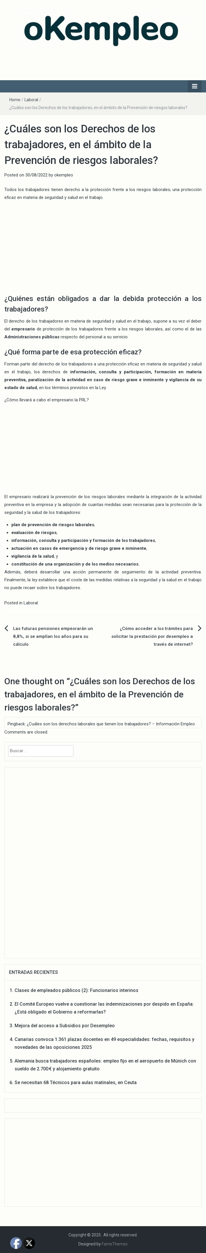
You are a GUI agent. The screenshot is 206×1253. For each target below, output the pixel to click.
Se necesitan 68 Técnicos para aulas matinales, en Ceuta (76, 1082)
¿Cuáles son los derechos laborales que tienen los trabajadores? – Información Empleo (111, 724)
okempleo (63, 175)
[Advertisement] (103, 247)
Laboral (31, 99)
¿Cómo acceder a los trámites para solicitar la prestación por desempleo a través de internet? (152, 636)
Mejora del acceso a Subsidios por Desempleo (65, 1025)
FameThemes (115, 1244)
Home (14, 99)
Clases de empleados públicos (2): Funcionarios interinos (76, 990)
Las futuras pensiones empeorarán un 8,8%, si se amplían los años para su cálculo (53, 636)
